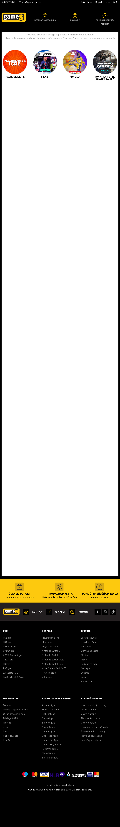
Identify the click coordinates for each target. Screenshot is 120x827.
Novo (5, 764)
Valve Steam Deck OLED (54, 700)
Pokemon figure (50, 781)
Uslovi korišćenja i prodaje (94, 737)
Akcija (6, 759)
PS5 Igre (7, 670)
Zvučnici (85, 705)
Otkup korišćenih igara (14, 746)
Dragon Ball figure (51, 772)
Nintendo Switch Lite (52, 696)
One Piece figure (50, 768)
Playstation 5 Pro (50, 670)
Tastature (86, 679)
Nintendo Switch (50, 687)
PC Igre (6, 696)
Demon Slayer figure (52, 777)
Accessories (87, 714)
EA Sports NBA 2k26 (13, 709)
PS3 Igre (7, 700)
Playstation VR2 (50, 679)
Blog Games (9, 772)
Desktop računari (89, 674)
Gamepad (86, 700)
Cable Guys (47, 750)
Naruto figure (48, 764)
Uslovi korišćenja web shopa (60, 817)
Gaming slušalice (89, 683)
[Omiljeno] (115, 2)
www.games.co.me (45, 822)
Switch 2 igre (9, 679)
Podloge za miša (89, 696)
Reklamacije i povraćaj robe (95, 759)
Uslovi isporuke (88, 755)
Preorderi (7, 755)
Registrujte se (102, 2)
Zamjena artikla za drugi (93, 764)
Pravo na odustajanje (91, 768)
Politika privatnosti (90, 742)
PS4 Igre (7, 674)
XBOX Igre (8, 692)
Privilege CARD (10, 750)
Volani (84, 709)
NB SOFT (66, 822)
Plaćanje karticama (90, 750)
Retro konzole (49, 705)
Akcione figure (49, 737)
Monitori (85, 687)
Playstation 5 (48, 674)
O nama (7, 737)
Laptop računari (89, 670)
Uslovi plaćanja (88, 746)
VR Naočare (48, 709)
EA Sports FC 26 (11, 705)
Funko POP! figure (51, 742)
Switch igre (8, 683)
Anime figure (48, 759)
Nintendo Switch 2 (51, 683)
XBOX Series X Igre (12, 687)
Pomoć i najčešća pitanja (15, 742)
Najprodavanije (10, 768)
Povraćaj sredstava (91, 772)
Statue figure (48, 755)
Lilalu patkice (48, 746)
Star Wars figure (50, 790)
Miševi (84, 692)
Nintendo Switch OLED (53, 692)
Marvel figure (48, 785)
